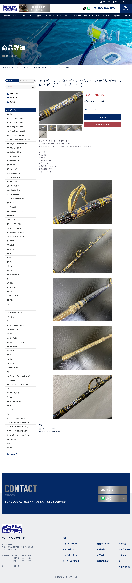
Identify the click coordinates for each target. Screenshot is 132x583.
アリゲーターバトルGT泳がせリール (18, 422)
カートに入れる (102, 117)
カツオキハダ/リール (13, 173)
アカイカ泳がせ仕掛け (14, 148)
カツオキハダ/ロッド (13, 177)
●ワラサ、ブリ (12, 287)
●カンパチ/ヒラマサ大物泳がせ (17, 135)
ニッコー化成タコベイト (14, 313)
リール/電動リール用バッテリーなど (18, 435)
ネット (9, 372)
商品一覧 (10, 67)
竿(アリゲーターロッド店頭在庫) (17, 431)
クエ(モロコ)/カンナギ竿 (15, 122)
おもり (9, 405)
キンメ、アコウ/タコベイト (15, 237)
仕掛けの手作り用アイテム (15, 342)
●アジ (9, 258)
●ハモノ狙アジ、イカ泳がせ (16, 232)
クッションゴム (12, 351)
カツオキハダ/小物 (13, 194)
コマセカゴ (10, 363)
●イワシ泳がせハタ (13, 275)
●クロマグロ (11, 165)
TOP (3, 67)
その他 (9, 443)
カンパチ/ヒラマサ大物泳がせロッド (18, 139)
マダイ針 (9, 270)
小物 (8, 389)
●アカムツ (10, 241)
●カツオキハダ (12, 169)
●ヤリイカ (10, 249)
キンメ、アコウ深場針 (14, 228)
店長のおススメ (12, 334)
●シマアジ (10, 203)
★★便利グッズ (12, 338)
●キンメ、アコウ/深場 (14, 224)
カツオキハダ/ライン (13, 186)
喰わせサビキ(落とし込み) (15, 325)
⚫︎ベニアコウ (11, 220)
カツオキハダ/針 (12, 182)
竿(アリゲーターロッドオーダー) (17, 427)
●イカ (9, 253)
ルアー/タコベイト (13, 367)
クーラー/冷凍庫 (12, 346)
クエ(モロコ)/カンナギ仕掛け (16, 131)
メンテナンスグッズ (13, 393)
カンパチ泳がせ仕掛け (14, 152)
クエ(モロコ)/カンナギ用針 (15, 127)
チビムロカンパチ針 (13, 156)
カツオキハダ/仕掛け (13, 190)
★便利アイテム (12, 439)
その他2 (9, 448)
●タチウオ (10, 300)
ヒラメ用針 (10, 283)
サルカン (9, 397)
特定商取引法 (11, 454)
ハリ (8, 414)
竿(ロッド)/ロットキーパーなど (17, 418)
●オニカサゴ (11, 291)
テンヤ (9, 304)
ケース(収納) (11, 380)
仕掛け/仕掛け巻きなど (14, 401)
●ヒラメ (9, 279)
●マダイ (9, 262)
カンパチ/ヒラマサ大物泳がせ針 (17, 144)
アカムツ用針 (11, 245)
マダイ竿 (9, 266)
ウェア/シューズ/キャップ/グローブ (18, 376)
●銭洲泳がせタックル (14, 160)
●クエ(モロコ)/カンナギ (15, 118)
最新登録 (9, 114)
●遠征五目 (10, 215)
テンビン (9, 359)
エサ (8, 308)
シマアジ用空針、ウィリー (15, 211)
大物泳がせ (10, 317)
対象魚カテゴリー (12, 329)
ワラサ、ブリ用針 (12, 296)
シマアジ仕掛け (12, 207)
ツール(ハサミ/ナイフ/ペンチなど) (18, 384)
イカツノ (9, 355)
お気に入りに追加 (102, 124)
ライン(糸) (10, 410)
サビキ (9, 321)
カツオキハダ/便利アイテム (15, 198)
